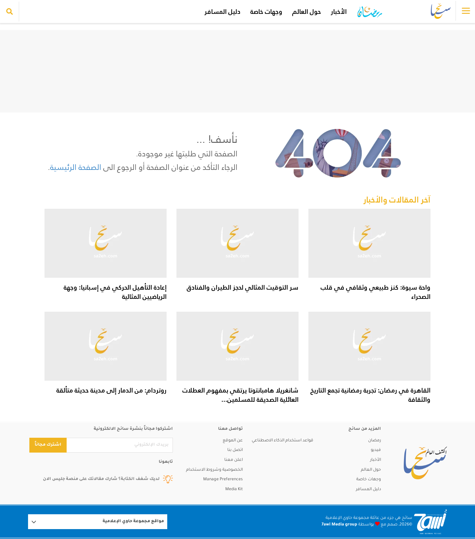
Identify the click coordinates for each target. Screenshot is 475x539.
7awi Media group (339, 525)
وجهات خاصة (266, 11)
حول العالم (306, 11)
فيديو (376, 450)
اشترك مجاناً (48, 445)
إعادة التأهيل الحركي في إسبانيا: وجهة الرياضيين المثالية (115, 292)
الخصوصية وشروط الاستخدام (214, 470)
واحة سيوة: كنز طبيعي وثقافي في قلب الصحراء (375, 292)
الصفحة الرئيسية (75, 167)
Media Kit (234, 489)
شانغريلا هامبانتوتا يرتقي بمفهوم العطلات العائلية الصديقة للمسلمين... (240, 395)
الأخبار (339, 11)
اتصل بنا (235, 450)
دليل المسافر (222, 11)
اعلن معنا (233, 460)
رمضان (374, 440)
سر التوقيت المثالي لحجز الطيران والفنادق (243, 287)
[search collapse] (9, 11)
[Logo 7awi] (430, 521)
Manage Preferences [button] (223, 479)
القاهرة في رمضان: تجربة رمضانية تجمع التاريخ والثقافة (370, 395)
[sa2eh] (425, 462)
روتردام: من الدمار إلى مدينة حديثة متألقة (111, 390)
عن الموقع (233, 440)
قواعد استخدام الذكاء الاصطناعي (282, 440)
